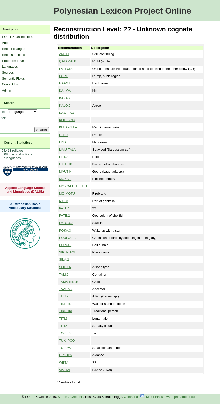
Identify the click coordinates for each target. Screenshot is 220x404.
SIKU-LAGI (67, 252)
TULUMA (66, 348)
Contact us (134, 397)
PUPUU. (65, 245)
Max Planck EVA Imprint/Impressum (171, 397)
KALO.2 (65, 105)
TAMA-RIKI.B (68, 282)
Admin (6, 90)
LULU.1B (65, 164)
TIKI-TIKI (65, 311)
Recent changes (13, 49)
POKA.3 (65, 230)
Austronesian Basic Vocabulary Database (25, 206)
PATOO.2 (66, 223)
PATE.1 (64, 208)
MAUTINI (66, 171)
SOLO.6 (65, 267)
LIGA (63, 142)
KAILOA (65, 91)
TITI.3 (63, 318)
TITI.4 (63, 326)
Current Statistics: (18, 142)
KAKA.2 (65, 98)
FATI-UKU (66, 69)
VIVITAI (64, 370)
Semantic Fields (13, 78)
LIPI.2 (63, 157)
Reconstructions (13, 55)
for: (4, 118)
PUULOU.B (67, 238)
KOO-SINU (67, 120)
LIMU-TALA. (68, 149)
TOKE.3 (65, 333)
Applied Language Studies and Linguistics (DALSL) (25, 189)
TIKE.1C (65, 304)
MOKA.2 (65, 179)
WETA (63, 362)
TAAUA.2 (65, 289)
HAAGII (64, 83)
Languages (10, 66)
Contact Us (10, 84)
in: (4, 112)
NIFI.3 (63, 201)
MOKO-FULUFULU (73, 186)
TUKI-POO (67, 340)
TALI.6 (64, 274)
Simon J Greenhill (70, 397)
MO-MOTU (67, 193)
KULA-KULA (68, 127)
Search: (10, 103)
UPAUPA (65, 355)
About (6, 43)
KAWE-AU (66, 113)
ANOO (64, 54)
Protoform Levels (14, 61)
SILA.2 (64, 259)
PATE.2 (64, 215)
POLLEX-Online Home (18, 37)
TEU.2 (63, 296)
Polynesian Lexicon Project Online (122, 10)
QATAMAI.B (67, 61)
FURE (63, 76)
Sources (8, 72)
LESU (63, 135)
